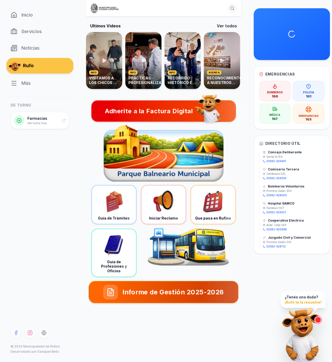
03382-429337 (274, 212)
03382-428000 (275, 195)
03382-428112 (274, 246)
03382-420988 (275, 229)
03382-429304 (274, 178)
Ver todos (227, 25)
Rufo (22, 66)
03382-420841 (274, 161)
